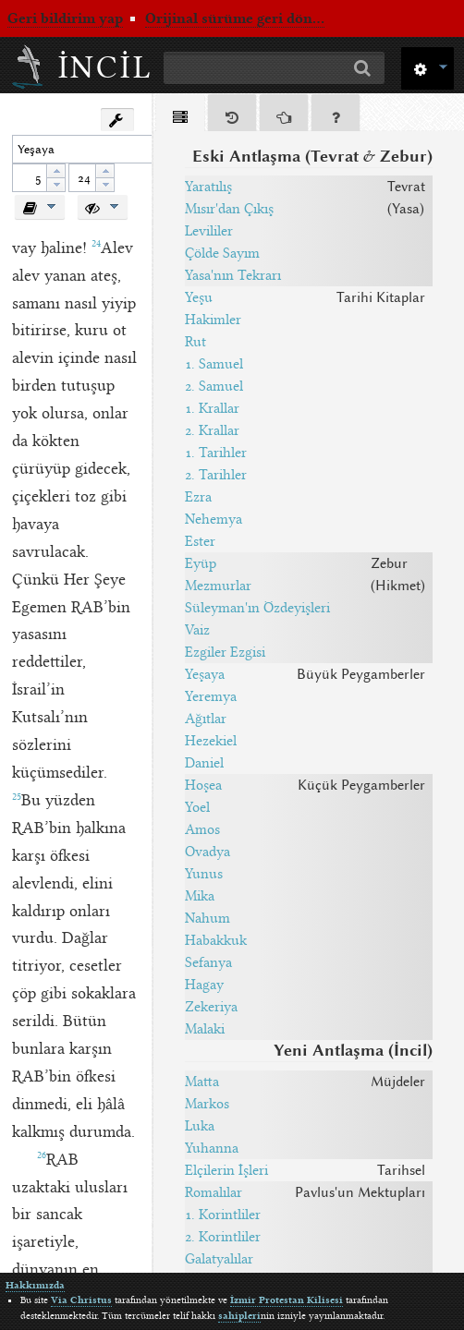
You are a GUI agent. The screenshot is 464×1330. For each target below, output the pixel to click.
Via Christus (81, 1300)
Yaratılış (208, 186)
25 (16, 797)
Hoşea (203, 785)
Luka (199, 1126)
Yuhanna (211, 1148)
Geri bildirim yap (65, 18)
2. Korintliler (223, 1236)
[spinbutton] (30, 178)
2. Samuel (214, 386)
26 (41, 1155)
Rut (195, 341)
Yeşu (199, 297)
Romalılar (213, 1192)
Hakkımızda (35, 1285)
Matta (202, 1081)
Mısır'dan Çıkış (229, 208)
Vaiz (197, 630)
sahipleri (239, 1316)
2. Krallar (212, 430)
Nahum (207, 918)
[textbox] (94, 149)
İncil (105, 67)
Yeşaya (205, 674)
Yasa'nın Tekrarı (233, 275)
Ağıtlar (205, 718)
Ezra (198, 497)
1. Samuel (214, 364)
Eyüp (200, 563)
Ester (200, 541)
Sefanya (208, 962)
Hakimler (213, 319)
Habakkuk (216, 940)
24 (96, 243)
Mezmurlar (218, 585)
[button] (427, 67)
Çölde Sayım (222, 253)
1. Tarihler (216, 452)
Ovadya (207, 851)
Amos (202, 829)
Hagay (204, 984)
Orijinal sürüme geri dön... (234, 18)
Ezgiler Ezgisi (225, 652)
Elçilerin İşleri (226, 1170)
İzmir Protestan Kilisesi (286, 1300)
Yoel (197, 807)
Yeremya (211, 696)
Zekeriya (211, 1006)
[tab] (180, 115)
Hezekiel (211, 740)
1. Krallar (212, 408)
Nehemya (213, 519)
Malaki (205, 1029)
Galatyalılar (219, 1259)
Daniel (204, 763)
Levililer (209, 231)
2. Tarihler (216, 474)
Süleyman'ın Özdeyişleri (257, 607)
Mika (199, 896)
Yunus (204, 873)
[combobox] (101, 149)
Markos (207, 1103)
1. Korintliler (223, 1214)
